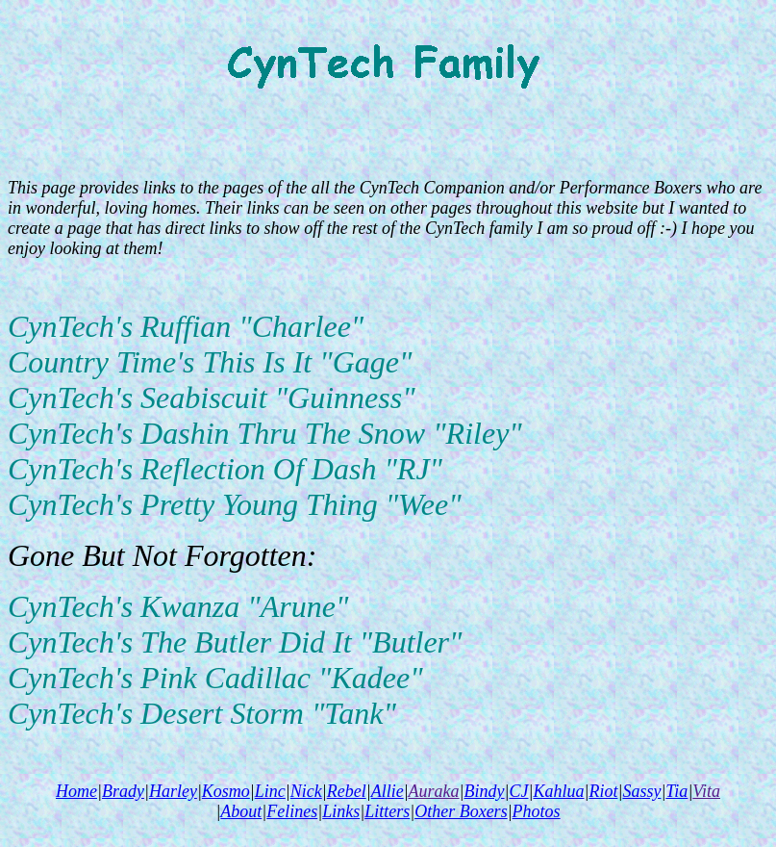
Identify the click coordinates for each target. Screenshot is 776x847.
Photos (537, 811)
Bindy (484, 791)
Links (341, 811)
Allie (387, 791)
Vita (706, 791)
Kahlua (558, 791)
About (241, 811)
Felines (291, 811)
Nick (306, 791)
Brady (123, 791)
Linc (270, 791)
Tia (676, 791)
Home (76, 791)
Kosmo (226, 791)
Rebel (346, 791)
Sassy (641, 791)
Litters (387, 811)
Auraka (434, 791)
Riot (602, 791)
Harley (173, 791)
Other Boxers (460, 811)
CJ (519, 791)
